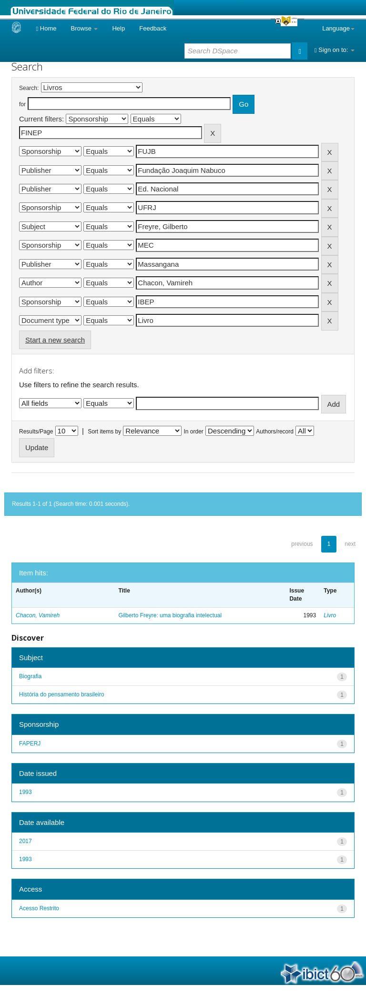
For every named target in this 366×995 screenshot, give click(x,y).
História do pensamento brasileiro (61, 694)
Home (46, 28)
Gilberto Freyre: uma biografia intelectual (170, 615)
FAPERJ (30, 743)
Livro (330, 615)
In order (193, 431)
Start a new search (55, 340)
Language (338, 28)
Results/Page (36, 431)
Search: (29, 88)
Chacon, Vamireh (38, 615)
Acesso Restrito (39, 908)
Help (118, 28)
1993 (25, 792)
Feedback (152, 28)
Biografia (30, 676)
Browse (84, 28)
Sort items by (104, 431)
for (22, 104)
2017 (25, 841)
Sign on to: (335, 49)
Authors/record (275, 431)
